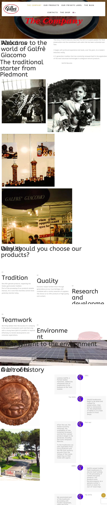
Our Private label (72, 5)
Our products (51, 5)
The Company (34, 5)
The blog (89, 5)
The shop (65, 12)
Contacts (52, 12)
